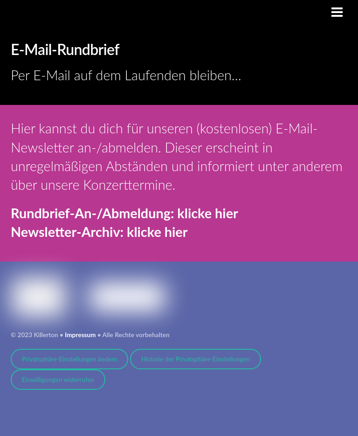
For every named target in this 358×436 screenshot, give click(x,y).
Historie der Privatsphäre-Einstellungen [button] (195, 359)
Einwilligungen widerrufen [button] (58, 379)
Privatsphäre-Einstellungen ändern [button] (69, 359)
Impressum (80, 335)
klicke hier (207, 213)
